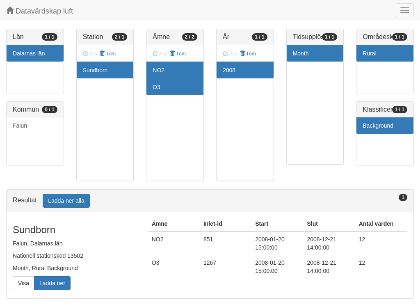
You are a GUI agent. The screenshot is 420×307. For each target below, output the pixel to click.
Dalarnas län (29, 53)
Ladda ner (52, 283)
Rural (369, 53)
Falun (20, 125)
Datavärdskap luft (39, 11)
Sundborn (95, 70)
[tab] (210, 201)
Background (378, 125)
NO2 (158, 70)
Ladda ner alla (66, 200)
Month (301, 53)
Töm (108, 54)
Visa (23, 283)
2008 (229, 70)
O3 (156, 87)
